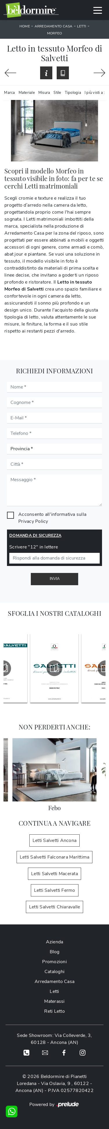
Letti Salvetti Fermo (54, 890)
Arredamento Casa (54, 26)
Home (24, 26)
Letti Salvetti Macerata (54, 874)
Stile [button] (57, 92)
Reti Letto (54, 1011)
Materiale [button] (27, 92)
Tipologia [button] (73, 92)
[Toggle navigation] (98, 10)
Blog (55, 952)
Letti (81, 26)
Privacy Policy (33, 521)
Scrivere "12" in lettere (33, 547)
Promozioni (54, 962)
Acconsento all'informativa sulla (52, 518)
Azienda (54, 942)
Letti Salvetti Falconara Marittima (55, 857)
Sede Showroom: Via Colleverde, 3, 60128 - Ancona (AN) (54, 1039)
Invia (55, 578)
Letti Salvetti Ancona (54, 840)
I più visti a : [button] (95, 92)
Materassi (54, 1001)
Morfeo (54, 33)
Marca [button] (9, 92)
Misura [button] (44, 92)
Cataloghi (54, 971)
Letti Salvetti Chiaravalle (54, 907)
